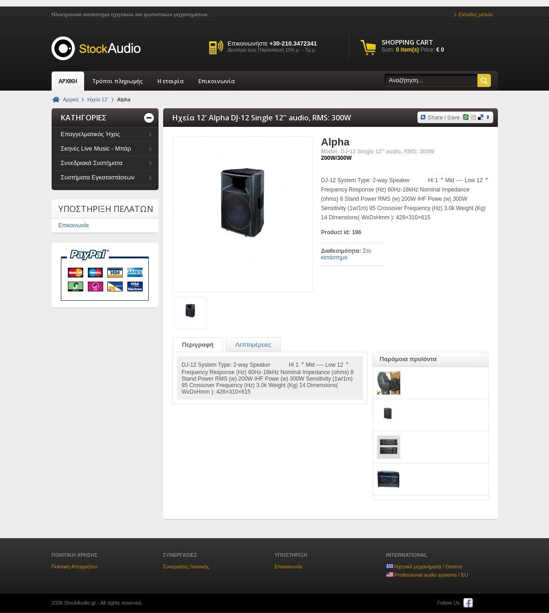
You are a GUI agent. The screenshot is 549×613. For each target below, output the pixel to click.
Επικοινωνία (216, 81)
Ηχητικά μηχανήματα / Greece (424, 566)
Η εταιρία (171, 81)
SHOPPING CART (407, 42)
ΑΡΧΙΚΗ (68, 81)
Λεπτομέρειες (253, 344)
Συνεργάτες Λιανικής (186, 566)
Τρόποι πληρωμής (117, 81)
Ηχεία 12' (97, 99)
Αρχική (71, 99)
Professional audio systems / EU (427, 575)
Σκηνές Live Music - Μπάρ (96, 148)
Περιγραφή (198, 344)
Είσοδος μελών (476, 14)
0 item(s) (407, 49)
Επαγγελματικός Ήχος (90, 134)
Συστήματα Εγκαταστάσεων (98, 177)
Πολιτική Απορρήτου (75, 566)
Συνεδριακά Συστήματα (92, 162)
